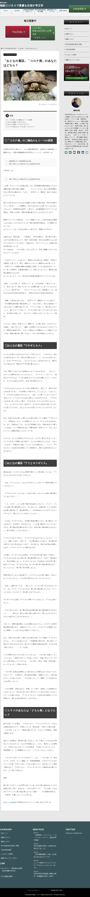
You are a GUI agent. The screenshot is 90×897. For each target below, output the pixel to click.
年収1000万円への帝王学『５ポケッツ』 (43, 33)
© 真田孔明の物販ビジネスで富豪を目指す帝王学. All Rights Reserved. (45, 894)
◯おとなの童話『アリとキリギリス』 (18, 124)
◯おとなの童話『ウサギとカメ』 (17, 122)
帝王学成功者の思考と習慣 (40, 10)
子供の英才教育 (70, 49)
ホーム (6, 10)
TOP (2, 48)
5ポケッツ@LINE (10, 802)
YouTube (17, 31)
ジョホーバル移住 (71, 54)
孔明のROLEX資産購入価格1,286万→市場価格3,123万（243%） (45, 874)
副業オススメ (70, 34)
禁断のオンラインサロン (73, 60)
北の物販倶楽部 (7, 876)
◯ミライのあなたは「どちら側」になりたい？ (21, 126)
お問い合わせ (63, 10)
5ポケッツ (69, 28)
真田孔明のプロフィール (51, 10)
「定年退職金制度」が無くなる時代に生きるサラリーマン (45, 854)
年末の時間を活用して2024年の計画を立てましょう (45, 846)
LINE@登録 (78, 9)
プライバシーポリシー (33, 890)
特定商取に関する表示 (56, 890)
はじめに (17, 10)
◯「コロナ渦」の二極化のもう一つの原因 (19, 120)
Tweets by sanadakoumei (74, 833)
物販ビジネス (70, 39)
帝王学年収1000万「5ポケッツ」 (28, 10)
